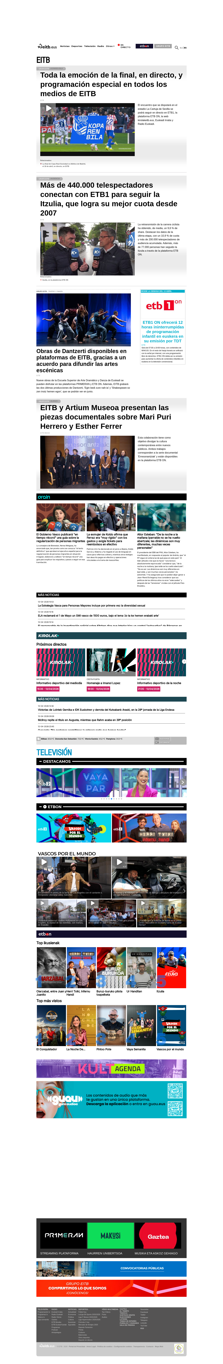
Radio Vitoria (56, 1317)
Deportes (76, 46)
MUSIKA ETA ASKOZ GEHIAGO (156, 1253)
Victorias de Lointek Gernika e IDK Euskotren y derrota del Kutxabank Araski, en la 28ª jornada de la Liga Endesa (106, 709)
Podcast (55, 1330)
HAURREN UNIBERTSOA (104, 1253)
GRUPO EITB (163, 46)
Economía (72, 1314)
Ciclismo (82, 1332)
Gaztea (54, 1319)
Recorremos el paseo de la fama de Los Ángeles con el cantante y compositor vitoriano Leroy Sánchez (70, 893)
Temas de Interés (128, 1321)
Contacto (149, 1346)
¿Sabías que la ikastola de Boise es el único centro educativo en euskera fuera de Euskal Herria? (160, 922)
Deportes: (83, 1309)
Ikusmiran (72, 1322)
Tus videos (162, 742)
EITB (43, 60)
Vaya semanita (43, 1319)
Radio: (55, 1309)
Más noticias (48, 595)
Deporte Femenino (86, 1327)
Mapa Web (159, 1346)
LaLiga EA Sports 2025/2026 (89, 1314)
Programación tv (44, 1312)
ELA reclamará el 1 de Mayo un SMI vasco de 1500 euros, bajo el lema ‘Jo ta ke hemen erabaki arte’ (98, 615)
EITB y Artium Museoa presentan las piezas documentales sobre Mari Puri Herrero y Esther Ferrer (105, 417)
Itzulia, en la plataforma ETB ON (55, 280)
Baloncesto (83, 1335)
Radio (100, 46)
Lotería (123, 1319)
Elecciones (125, 1317)
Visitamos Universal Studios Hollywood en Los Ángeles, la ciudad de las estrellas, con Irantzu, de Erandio (60, 922)
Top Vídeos (106, 1312)
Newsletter (144, 1309)
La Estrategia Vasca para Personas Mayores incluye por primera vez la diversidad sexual (91, 605)
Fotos (104, 1314)
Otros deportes (84, 1337)
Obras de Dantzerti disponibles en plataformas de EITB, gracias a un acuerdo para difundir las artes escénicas (81, 360)
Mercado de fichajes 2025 (88, 1325)
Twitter (142, 1315)
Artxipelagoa (56, 1332)
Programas (56, 1327)
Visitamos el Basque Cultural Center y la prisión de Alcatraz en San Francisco (111, 921)
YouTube (143, 1326)
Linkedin (143, 1323)
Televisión (90, 46)
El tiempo (124, 1311)
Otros (109, 46)
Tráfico (123, 1313)
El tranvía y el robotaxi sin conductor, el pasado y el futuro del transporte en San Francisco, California (148, 893)
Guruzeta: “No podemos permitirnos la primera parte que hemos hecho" (82, 730)
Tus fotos (162, 738)
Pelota (81, 1330)
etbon (54, 807)
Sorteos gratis (127, 1315)
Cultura (71, 1319)
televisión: (43, 1309)
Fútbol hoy (82, 1312)
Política (71, 1317)
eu (181, 48)
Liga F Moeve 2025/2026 (88, 1317)
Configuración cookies (123, 1346)
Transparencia (139, 1346)
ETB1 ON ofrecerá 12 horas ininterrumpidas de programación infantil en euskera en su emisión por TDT (163, 331)
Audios (104, 1317)
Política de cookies (104, 1346)
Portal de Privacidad (77, 1346)
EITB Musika (56, 1322)
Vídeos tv (41, 1317)
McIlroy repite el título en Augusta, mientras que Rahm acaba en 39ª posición (85, 720)
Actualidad (72, 1312)
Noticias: (72, 1309)
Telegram (143, 1320)
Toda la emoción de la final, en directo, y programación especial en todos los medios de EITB (111, 84)
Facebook (144, 1312)
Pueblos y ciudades (129, 1323)
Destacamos (57, 761)
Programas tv (43, 1314)
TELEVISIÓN (54, 753)
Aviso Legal (91, 1346)
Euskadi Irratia (57, 1312)
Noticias (65, 46)
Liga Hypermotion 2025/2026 (89, 1319)
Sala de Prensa (127, 1325)
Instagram (144, 1317)
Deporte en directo (86, 1340)
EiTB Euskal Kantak (59, 1325)
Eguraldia (71, 1325)
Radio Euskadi (57, 1314)
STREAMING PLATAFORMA (59, 1253)
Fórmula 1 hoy (84, 1322)
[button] (184, 661)
